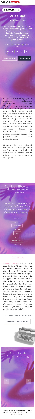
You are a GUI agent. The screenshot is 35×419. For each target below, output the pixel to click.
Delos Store (17, 217)
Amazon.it (17, 224)
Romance (17, 46)
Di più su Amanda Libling (17, 320)
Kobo (17, 232)
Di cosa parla (9, 58)
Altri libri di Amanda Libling (18, 315)
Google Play (17, 239)
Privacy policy (20, 414)
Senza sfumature (9, 10)
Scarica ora (25, 58)
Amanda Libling (18, 20)
